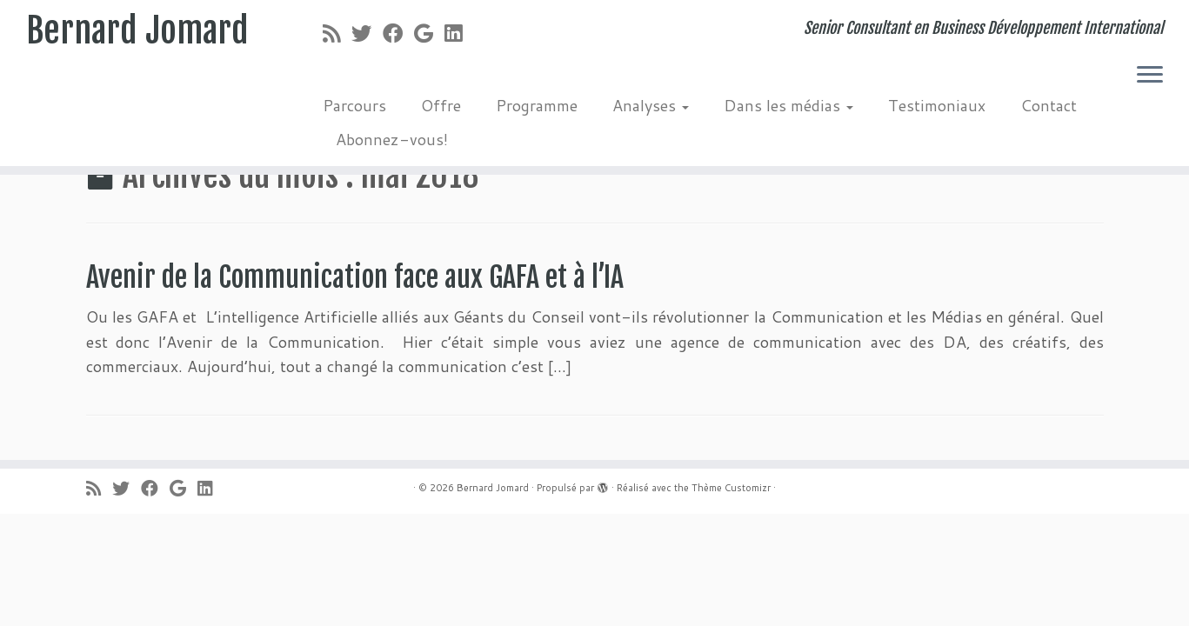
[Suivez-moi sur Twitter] (367, 33)
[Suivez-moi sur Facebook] (398, 33)
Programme (537, 105)
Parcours (354, 105)
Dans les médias (788, 105)
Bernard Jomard (137, 30)
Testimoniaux (936, 105)
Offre (441, 105)
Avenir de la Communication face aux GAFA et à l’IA (355, 277)
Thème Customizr (731, 488)
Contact (1048, 105)
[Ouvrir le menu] (1150, 76)
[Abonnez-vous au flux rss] (337, 33)
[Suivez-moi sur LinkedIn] (458, 33)
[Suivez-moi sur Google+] (429, 33)
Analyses (650, 105)
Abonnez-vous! (392, 139)
